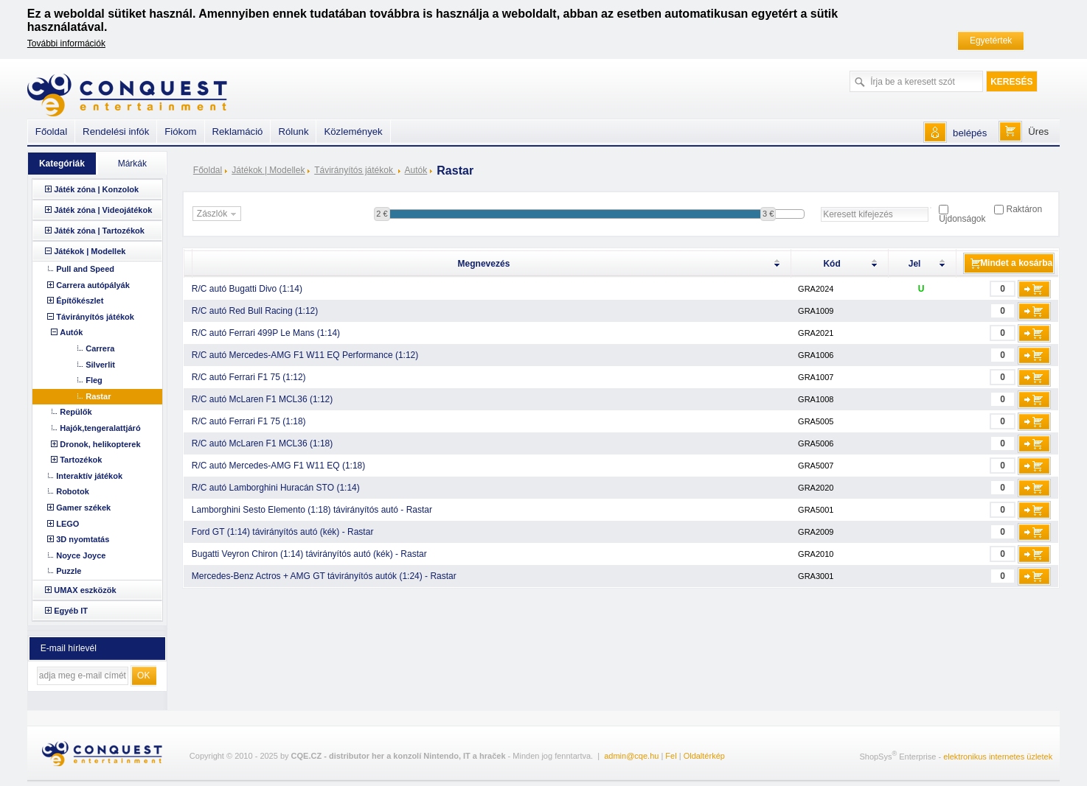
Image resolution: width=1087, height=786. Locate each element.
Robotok (72, 491)
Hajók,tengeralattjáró (100, 428)
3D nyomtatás (82, 539)
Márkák (132, 163)
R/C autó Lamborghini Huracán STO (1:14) (276, 488)
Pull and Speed (85, 268)
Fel (670, 755)
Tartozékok (81, 459)
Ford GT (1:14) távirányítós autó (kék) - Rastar (283, 532)
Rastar (98, 396)
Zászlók (218, 214)
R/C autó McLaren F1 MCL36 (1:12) (262, 399)
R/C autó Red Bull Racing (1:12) (255, 311)
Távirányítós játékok (354, 170)
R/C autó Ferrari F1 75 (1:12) (249, 377)
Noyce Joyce (80, 555)
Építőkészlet (79, 300)
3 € (768, 213)
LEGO (67, 523)
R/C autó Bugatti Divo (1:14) (247, 289)
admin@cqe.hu (631, 755)
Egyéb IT (71, 610)
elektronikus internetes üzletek (997, 756)
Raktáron (1024, 209)
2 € (381, 213)
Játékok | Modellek (268, 170)
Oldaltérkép (704, 755)
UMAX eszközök (85, 590)
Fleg (94, 380)
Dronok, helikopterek (100, 444)
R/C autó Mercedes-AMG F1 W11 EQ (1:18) (278, 465)
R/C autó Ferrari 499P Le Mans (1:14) (266, 333)
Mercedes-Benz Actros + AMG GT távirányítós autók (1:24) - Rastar (324, 576)
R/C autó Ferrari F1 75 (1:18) (249, 421)
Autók (416, 170)
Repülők (75, 411)
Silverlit (100, 364)
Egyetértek (991, 40)
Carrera (100, 348)
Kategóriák (62, 163)
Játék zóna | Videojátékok (103, 210)
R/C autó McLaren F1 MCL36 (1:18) (262, 443)
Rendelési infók (116, 131)
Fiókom (180, 131)
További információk (66, 43)
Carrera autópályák (93, 285)
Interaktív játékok (89, 475)
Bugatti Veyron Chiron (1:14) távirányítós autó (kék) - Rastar (309, 554)
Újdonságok (962, 219)
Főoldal (207, 170)
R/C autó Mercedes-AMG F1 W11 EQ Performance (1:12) (305, 355)
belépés (970, 132)
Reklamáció (237, 131)
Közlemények (353, 131)
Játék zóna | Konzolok (96, 189)
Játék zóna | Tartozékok (99, 230)
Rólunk (293, 131)
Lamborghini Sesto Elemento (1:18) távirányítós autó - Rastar (312, 510)
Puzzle (68, 570)
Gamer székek (83, 507)
